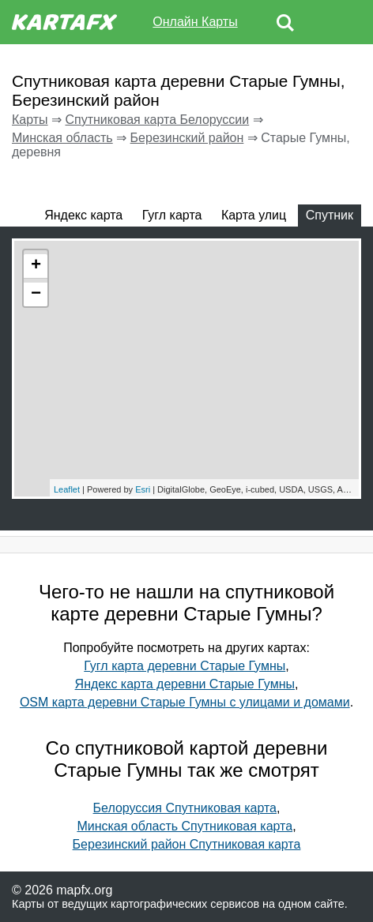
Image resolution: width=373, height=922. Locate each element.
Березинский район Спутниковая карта (187, 844)
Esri (142, 489)
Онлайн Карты (195, 21)
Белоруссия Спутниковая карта (185, 808)
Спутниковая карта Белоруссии (157, 119)
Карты (30, 119)
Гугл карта (172, 215)
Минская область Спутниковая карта (184, 826)
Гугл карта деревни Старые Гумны (184, 666)
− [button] (36, 294)
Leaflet (67, 489)
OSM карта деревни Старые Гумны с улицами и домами (185, 702)
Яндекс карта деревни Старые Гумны (185, 684)
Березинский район (187, 137)
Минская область (62, 137)
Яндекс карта (83, 215)
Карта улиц (253, 215)
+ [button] (36, 266)
